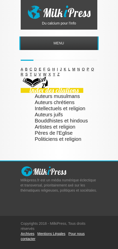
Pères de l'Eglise (54, 133)
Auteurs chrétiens (55, 102)
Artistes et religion (55, 127)
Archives (27, 234)
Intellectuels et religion (60, 108)
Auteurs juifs (49, 114)
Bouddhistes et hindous (61, 120)
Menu (58, 43)
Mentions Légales (51, 234)
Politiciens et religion (58, 139)
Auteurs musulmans (57, 96)
